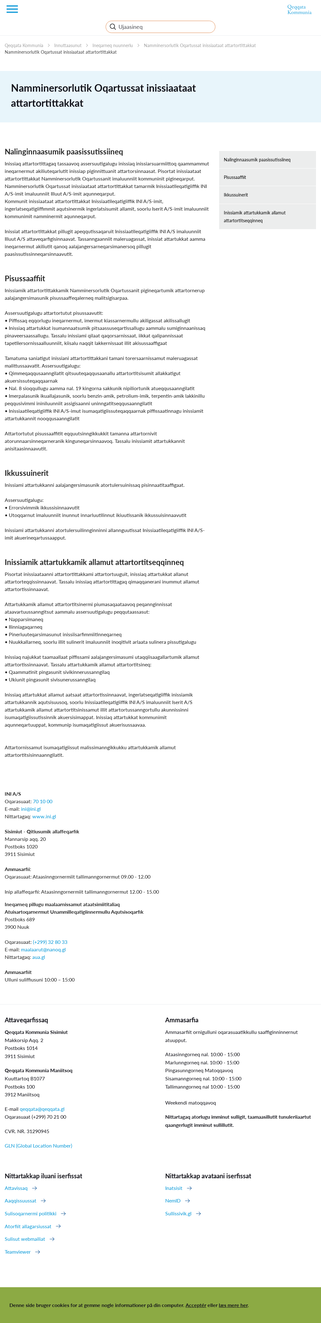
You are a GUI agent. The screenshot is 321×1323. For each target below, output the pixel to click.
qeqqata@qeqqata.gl (42, 1109)
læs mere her (233, 1305)
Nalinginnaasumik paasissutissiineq (257, 159)
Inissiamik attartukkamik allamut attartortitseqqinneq (255, 216)
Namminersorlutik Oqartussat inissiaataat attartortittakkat (200, 45)
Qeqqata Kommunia (24, 45)
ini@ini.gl (31, 809)
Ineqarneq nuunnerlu (112, 45)
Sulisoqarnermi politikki (30, 1213)
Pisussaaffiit (235, 177)
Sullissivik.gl (178, 1213)
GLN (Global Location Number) (38, 1145)
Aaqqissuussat (20, 1200)
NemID (173, 1200)
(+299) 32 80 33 (50, 942)
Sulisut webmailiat (25, 1239)
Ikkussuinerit (236, 194)
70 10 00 (42, 801)
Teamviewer (18, 1252)
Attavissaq (16, 1188)
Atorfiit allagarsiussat (28, 1226)
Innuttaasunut (68, 45)
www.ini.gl (44, 816)
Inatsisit (173, 1188)
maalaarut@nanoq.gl (43, 949)
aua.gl (38, 957)
